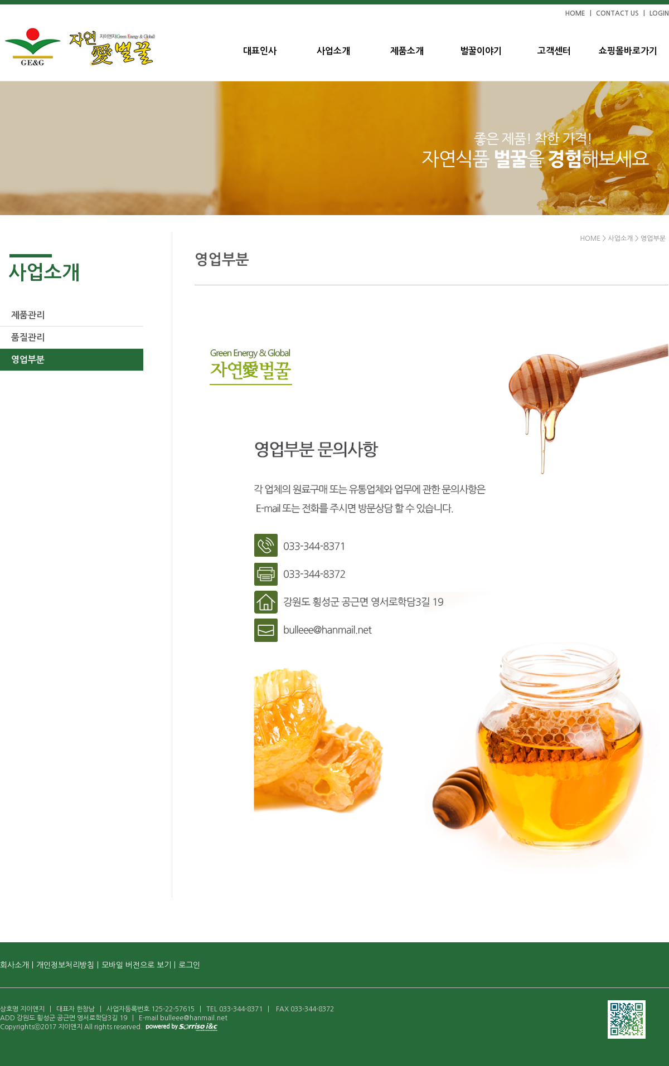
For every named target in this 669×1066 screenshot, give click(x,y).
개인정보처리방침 (65, 965)
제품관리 (28, 315)
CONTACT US (617, 13)
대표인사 (260, 51)
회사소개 (14, 965)
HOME (575, 13)
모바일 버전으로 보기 (136, 965)
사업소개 (333, 51)
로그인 (189, 965)
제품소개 (407, 51)
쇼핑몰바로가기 (628, 51)
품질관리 (28, 337)
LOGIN (659, 13)
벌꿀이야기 (481, 51)
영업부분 (28, 360)
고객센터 (554, 51)
